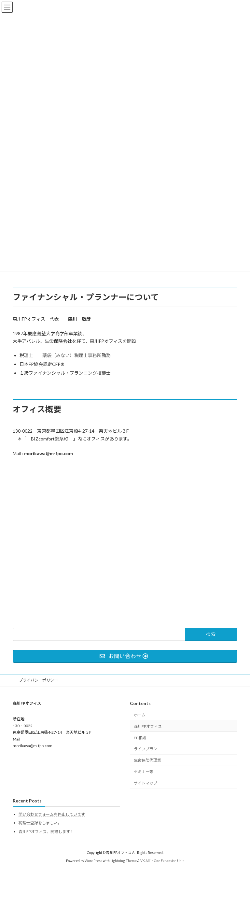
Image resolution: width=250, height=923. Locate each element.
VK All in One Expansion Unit (162, 860)
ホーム (140, 715)
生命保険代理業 (147, 760)
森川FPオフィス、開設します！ (46, 831)
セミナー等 (143, 771)
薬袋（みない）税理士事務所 (72, 355)
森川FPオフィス (148, 726)
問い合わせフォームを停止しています (52, 814)
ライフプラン (145, 748)
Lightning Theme (123, 860)
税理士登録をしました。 (40, 822)
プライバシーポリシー (38, 680)
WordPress (93, 860)
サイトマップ (145, 782)
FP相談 (140, 737)
